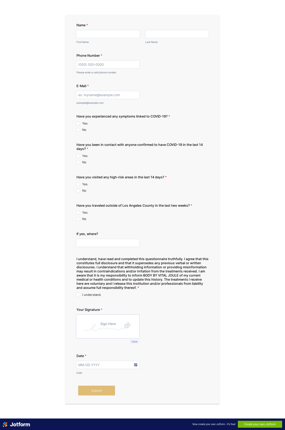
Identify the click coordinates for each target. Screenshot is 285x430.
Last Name (151, 42)
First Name (82, 42)
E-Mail (82, 86)
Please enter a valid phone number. (96, 72)
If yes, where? (87, 234)
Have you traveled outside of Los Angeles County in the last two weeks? (134, 205)
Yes (85, 123)
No (84, 130)
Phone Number (89, 55)
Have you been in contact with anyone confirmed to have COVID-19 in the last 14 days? (139, 147)
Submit (96, 390)
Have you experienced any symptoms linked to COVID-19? (123, 116)
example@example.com (90, 102)
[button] (135, 365)
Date (81, 356)
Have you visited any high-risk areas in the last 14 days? (121, 177)
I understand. (91, 295)
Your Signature (89, 310)
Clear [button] (134, 341)
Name (82, 25)
